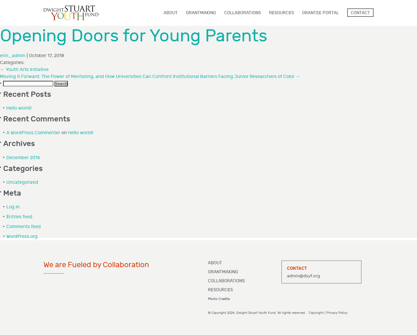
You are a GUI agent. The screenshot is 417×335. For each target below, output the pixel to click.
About (215, 263)
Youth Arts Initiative (24, 69)
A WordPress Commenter (33, 133)
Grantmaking (223, 272)
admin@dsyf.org (303, 276)
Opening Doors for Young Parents (133, 36)
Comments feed (23, 227)
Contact (360, 12)
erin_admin (12, 56)
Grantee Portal (320, 12)
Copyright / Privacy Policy (328, 313)
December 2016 (23, 158)
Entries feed (19, 217)
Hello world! (19, 108)
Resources (220, 289)
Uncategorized (22, 182)
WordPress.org (22, 236)
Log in (13, 207)
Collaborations (226, 280)
